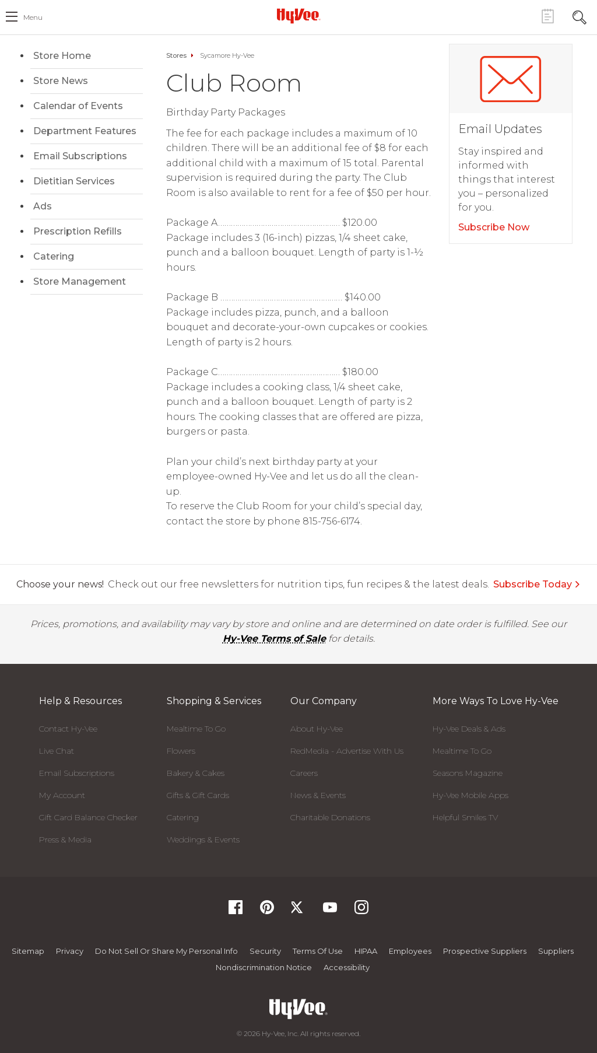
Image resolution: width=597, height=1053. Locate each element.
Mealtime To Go (196, 728)
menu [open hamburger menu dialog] (33, 17)
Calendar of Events (78, 105)
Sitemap (28, 951)
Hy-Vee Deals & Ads (469, 728)
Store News (60, 80)
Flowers (181, 751)
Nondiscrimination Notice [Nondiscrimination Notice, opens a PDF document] (264, 967)
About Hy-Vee (316, 728)
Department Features (84, 131)
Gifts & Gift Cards (198, 795)
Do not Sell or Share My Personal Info (166, 951)
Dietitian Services (74, 181)
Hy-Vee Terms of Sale (274, 638)
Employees (410, 951)
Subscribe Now (493, 227)
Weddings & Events (203, 839)
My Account (62, 795)
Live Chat (56, 751)
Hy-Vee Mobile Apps (470, 795)
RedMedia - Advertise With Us (346, 751)
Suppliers (556, 951)
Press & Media (65, 839)
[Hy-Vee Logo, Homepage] (298, 16)
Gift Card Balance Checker (88, 817)
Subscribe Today (537, 584)
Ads (42, 206)
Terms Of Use (318, 951)
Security (265, 951)
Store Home (62, 55)
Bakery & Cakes (195, 773)
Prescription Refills (77, 231)
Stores (176, 55)
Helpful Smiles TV (465, 817)
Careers (304, 773)
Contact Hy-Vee (68, 728)
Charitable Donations (330, 817)
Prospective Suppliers (484, 951)
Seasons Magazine (468, 773)
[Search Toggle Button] (579, 16)
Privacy (69, 951)
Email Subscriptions (80, 156)
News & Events (318, 795)
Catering (53, 256)
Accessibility (347, 967)
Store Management (79, 281)
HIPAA (365, 951)
